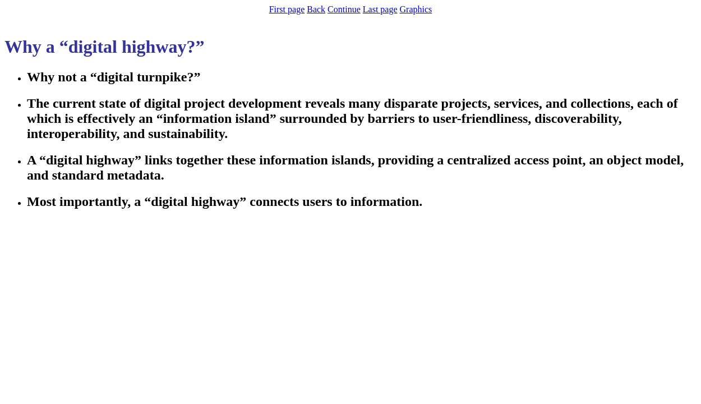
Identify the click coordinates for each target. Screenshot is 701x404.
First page (287, 9)
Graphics (416, 9)
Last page (380, 9)
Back (316, 9)
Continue (344, 9)
